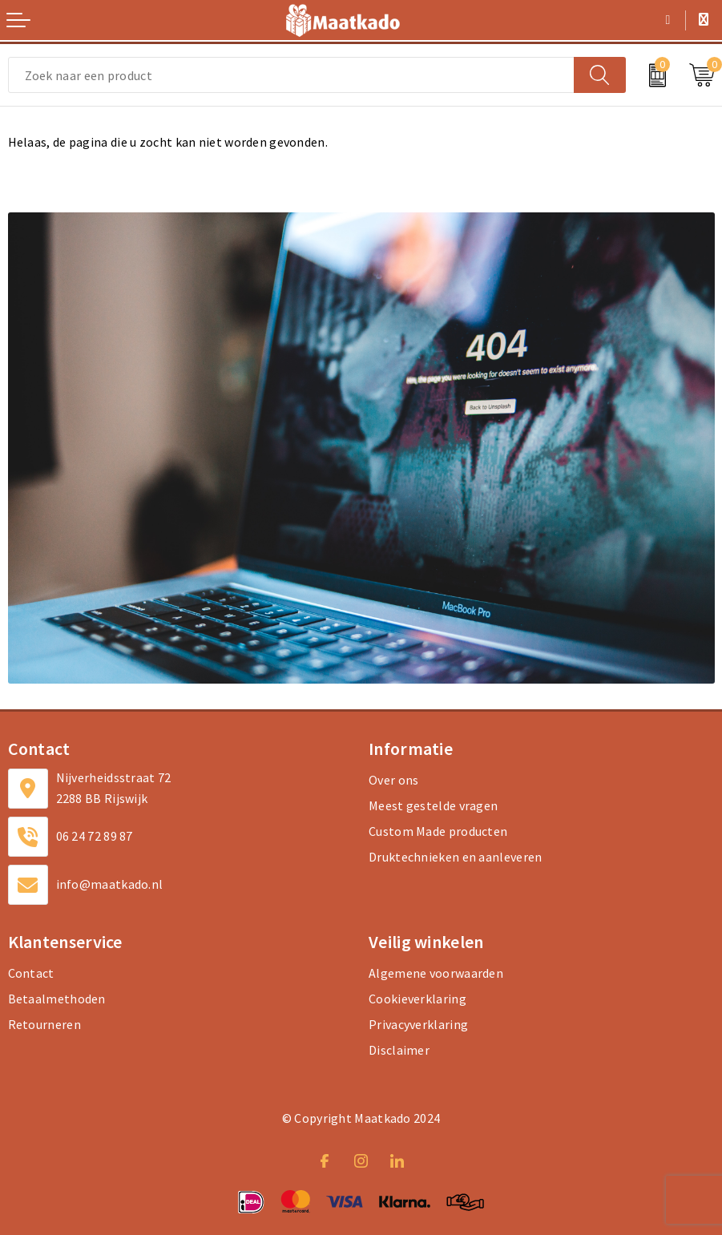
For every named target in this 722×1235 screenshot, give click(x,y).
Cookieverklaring (417, 999)
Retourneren (44, 1024)
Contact (31, 973)
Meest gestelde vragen (433, 805)
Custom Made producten (438, 831)
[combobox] (291, 75)
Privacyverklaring (418, 1024)
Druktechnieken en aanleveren (455, 857)
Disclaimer (399, 1050)
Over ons (393, 780)
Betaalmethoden (57, 999)
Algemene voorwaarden (436, 973)
